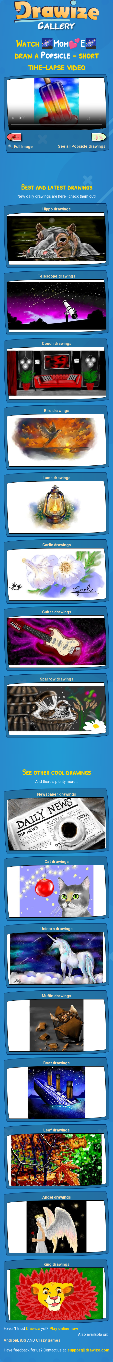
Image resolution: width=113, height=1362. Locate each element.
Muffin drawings (56, 996)
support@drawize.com (88, 1350)
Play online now (63, 1328)
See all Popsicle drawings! (82, 146)
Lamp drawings (56, 477)
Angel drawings (56, 1197)
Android (11, 1340)
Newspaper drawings (56, 794)
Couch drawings (56, 343)
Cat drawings (57, 861)
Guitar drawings (56, 612)
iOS (23, 1340)
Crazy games (48, 1340)
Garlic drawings (56, 545)
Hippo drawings (56, 209)
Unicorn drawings (56, 928)
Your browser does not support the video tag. (56, 103)
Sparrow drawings (56, 679)
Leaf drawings (56, 1130)
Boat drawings (56, 1063)
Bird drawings (56, 410)
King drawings (56, 1264)
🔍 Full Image (20, 146)
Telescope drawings (56, 276)
